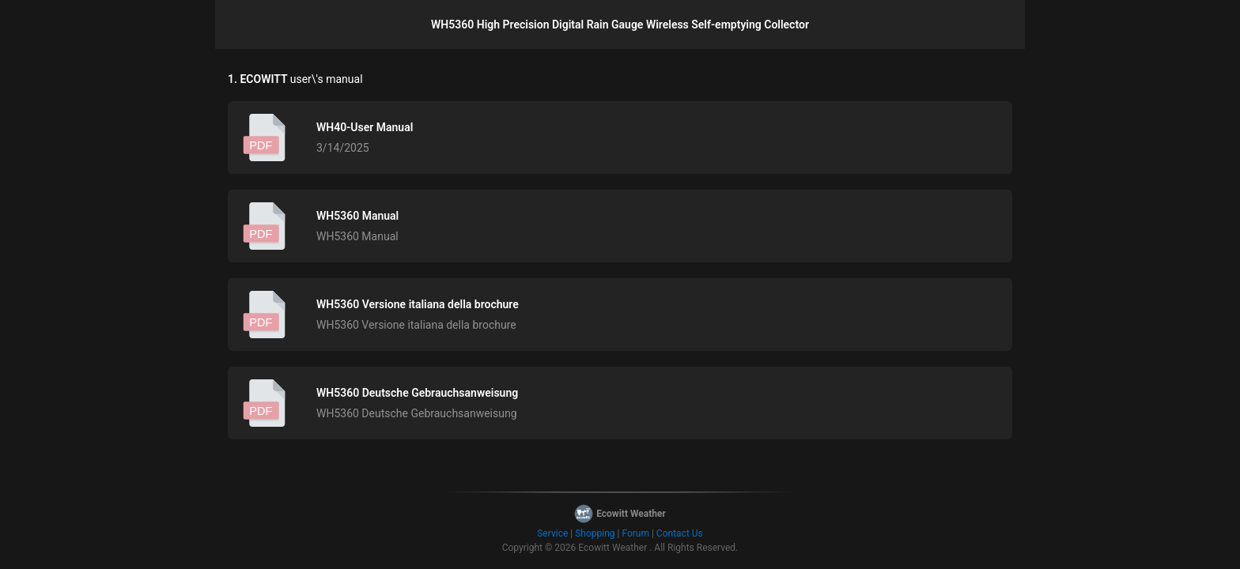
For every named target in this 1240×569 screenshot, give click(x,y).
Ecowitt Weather (612, 547)
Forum (635, 533)
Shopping (594, 533)
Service (552, 533)
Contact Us (679, 533)
